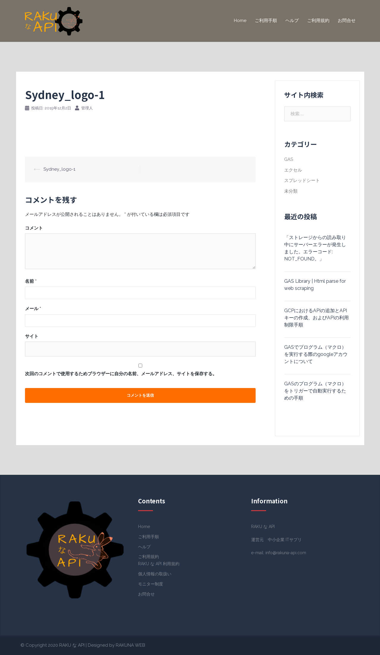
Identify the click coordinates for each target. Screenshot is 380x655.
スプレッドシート (302, 180)
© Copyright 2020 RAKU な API (53, 645)
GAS (288, 159)
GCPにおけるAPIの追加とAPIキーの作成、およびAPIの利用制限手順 (316, 318)
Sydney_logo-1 (59, 169)
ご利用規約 (318, 20)
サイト (31, 336)
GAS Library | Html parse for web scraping (315, 284)
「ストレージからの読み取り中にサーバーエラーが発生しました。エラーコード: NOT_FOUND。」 (315, 248)
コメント (34, 228)
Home (240, 20)
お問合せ (347, 20)
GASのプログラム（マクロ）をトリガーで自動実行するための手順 (315, 391)
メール (33, 308)
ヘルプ (292, 20)
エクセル (293, 170)
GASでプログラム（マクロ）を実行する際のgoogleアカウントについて (316, 354)
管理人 (87, 108)
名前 (31, 281)
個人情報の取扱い (154, 573)
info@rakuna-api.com (285, 552)
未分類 (291, 191)
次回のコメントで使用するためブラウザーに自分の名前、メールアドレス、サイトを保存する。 (121, 373)
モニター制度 (150, 584)
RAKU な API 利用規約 (158, 563)
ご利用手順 (266, 20)
